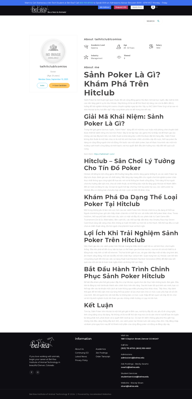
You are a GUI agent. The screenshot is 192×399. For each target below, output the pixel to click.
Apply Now (137, 7)
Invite (42, 85)
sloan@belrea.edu (130, 386)
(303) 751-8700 (128, 348)
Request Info (120, 7)
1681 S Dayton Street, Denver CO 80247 (140, 339)
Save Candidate (59, 85)
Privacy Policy (81, 360)
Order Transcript (103, 356)
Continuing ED (82, 353)
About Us (79, 349)
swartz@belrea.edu (130, 367)
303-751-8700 (86, 3)
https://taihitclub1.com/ (104, 154)
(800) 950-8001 (143, 348)
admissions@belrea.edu (132, 358)
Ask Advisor (105, 7)
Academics (101, 349)
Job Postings (102, 353)
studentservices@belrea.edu (135, 377)
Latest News (81, 356)
